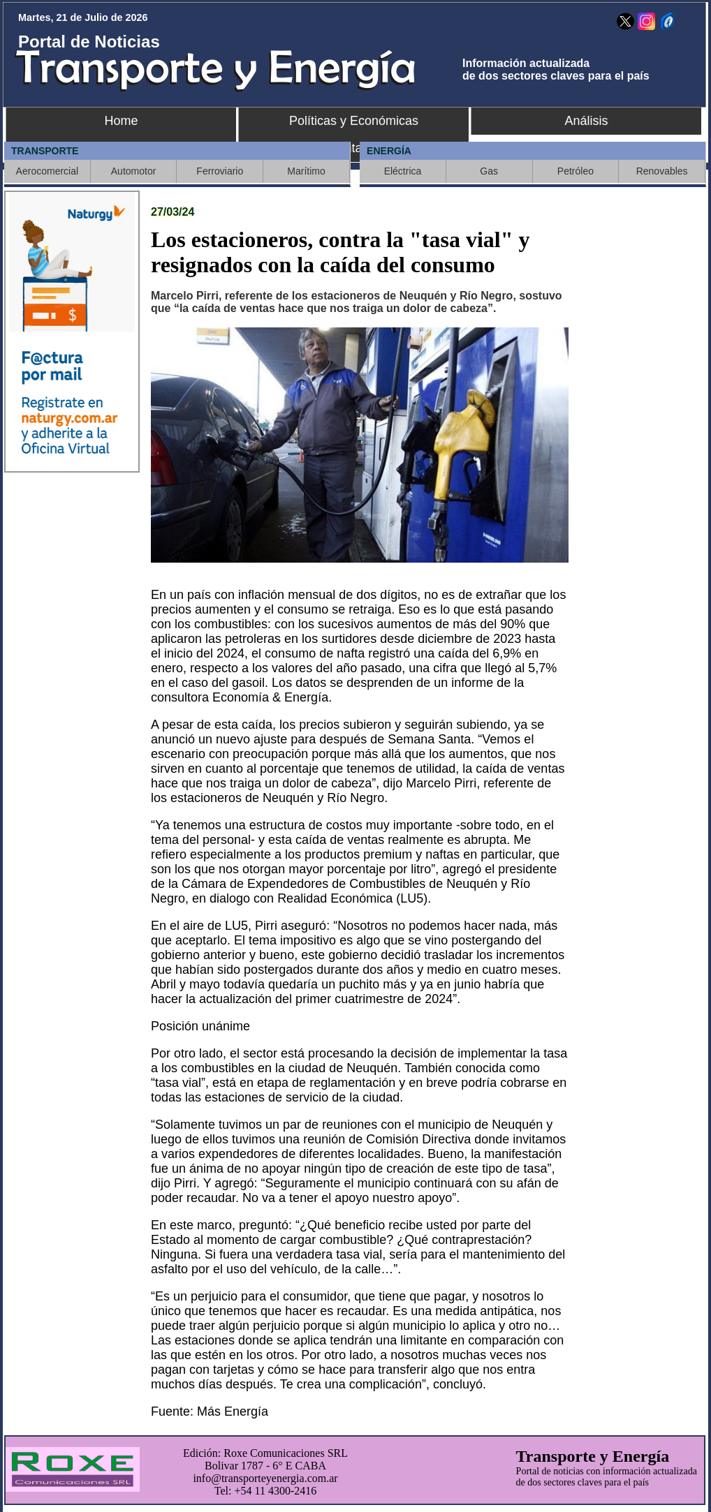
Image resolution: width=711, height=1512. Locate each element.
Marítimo (306, 171)
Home (121, 121)
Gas (489, 171)
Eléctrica (403, 171)
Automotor (133, 171)
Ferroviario (219, 171)
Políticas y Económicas (353, 121)
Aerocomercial (47, 171)
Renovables (662, 171)
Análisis (586, 121)
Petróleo (575, 171)
